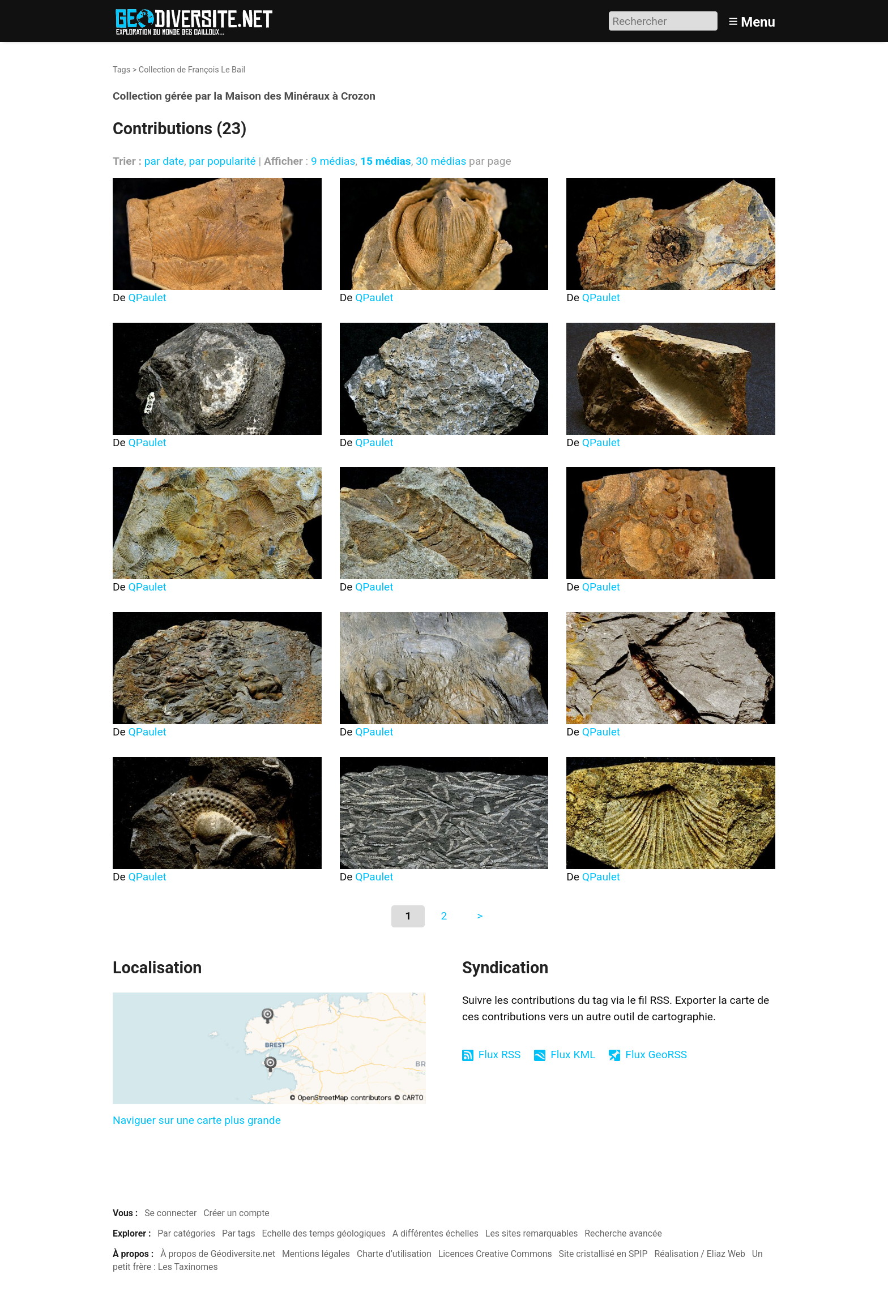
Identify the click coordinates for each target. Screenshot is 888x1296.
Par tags (238, 1233)
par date (164, 161)
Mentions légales (316, 1253)
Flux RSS (500, 1054)
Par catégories (186, 1233)
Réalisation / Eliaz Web (699, 1253)
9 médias (333, 161)
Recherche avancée (623, 1233)
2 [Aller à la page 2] (444, 915)
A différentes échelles (435, 1233)
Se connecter (170, 1213)
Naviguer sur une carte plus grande (197, 1120)
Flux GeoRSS (656, 1054)
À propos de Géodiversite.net (217, 1253)
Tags (121, 70)
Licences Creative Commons (495, 1253)
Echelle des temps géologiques (324, 1233)
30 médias (441, 161)
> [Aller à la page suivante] (480, 915)
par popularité (222, 161)
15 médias (385, 161)
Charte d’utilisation (394, 1253)
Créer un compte (236, 1213)
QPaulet (147, 297)
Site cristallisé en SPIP (603, 1253)
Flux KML (572, 1054)
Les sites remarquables (531, 1233)
